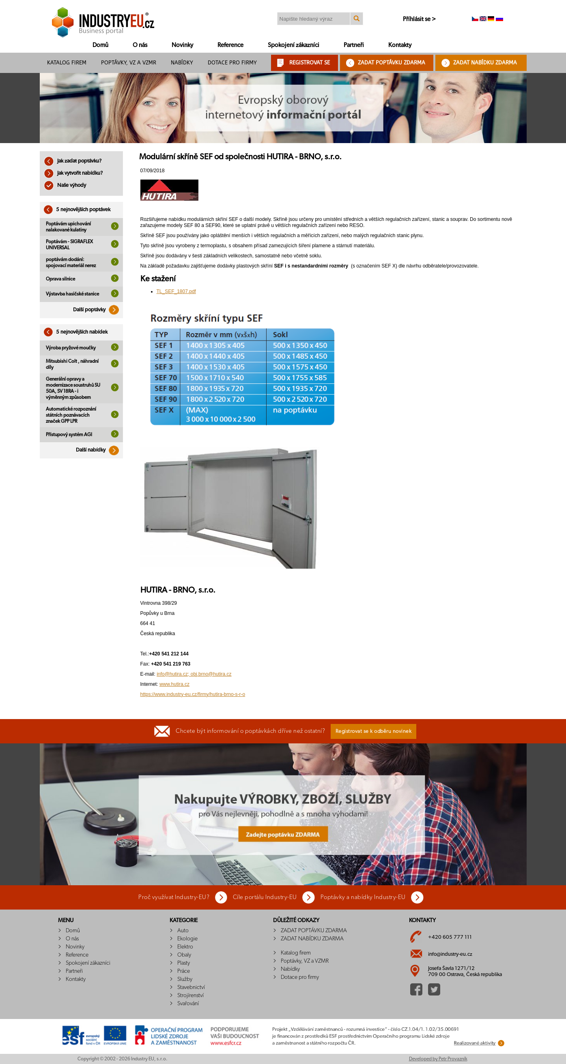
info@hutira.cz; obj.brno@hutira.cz (194, 674)
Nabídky (182, 63)
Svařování (188, 1003)
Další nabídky (99, 450)
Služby (184, 979)
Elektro (185, 947)
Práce (183, 971)
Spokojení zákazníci (293, 45)
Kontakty (399, 45)
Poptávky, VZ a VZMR (128, 63)
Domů (100, 45)
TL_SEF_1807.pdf (176, 291)
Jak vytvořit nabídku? (73, 173)
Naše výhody (65, 185)
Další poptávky (98, 310)
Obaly (184, 955)
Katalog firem (66, 63)
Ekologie (187, 939)
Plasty (183, 963)
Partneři (354, 45)
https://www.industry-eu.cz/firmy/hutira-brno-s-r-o (192, 694)
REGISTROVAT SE (309, 63)
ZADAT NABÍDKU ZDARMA (485, 63)
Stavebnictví (191, 987)
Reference (230, 45)
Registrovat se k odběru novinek (374, 731)
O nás (140, 45)
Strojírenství (190, 995)
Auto (183, 930)
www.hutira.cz (174, 684)
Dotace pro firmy (232, 63)
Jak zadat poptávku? (72, 161)
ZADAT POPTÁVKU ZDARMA (391, 63)
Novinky (182, 45)
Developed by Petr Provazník (438, 1058)
